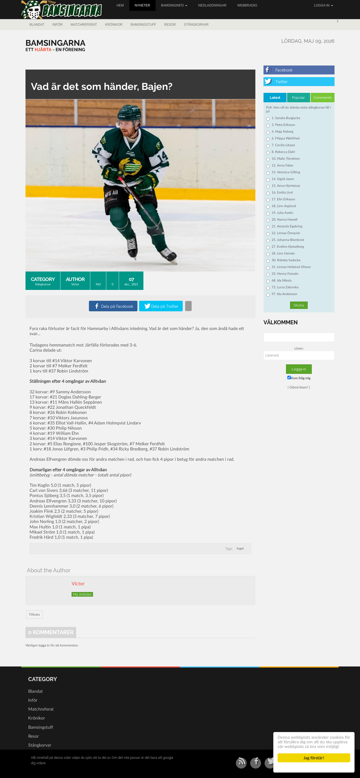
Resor (170, 25)
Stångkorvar (196, 25)
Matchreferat (84, 25)
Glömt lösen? (299, 387)
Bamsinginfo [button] (174, 5)
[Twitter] (299, 81)
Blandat (37, 25)
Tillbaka (34, 614)
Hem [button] (120, 5)
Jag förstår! (314, 758)
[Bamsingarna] (55, 43)
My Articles (82, 594)
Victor (75, 284)
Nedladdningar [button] (212, 5)
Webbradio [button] (247, 5)
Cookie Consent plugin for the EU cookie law (313, 767)
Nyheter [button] (142, 5)
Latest (275, 98)
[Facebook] (299, 70)
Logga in (323, 5)
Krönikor (114, 25)
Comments (322, 98)
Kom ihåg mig (298, 378)
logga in (44, 645)
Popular (298, 98)
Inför (57, 25)
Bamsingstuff (143, 25)
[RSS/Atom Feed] (241, 763)
